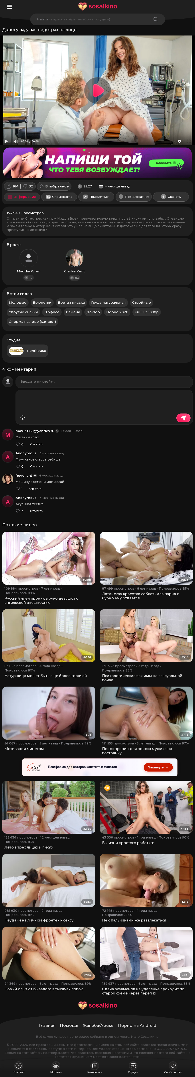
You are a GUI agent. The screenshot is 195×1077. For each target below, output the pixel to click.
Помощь (69, 1025)
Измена (73, 312)
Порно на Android (137, 1025)
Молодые (17, 302)
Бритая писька (71, 302)
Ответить (36, 444)
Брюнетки (42, 302)
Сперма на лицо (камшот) (32, 321)
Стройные (141, 302)
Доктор (93, 312)
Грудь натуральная (108, 302)
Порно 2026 (117, 312)
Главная (47, 1025)
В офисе (51, 312)
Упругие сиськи (23, 312)
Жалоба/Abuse (98, 1025)
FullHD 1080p (147, 312)
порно (72, 1037)
